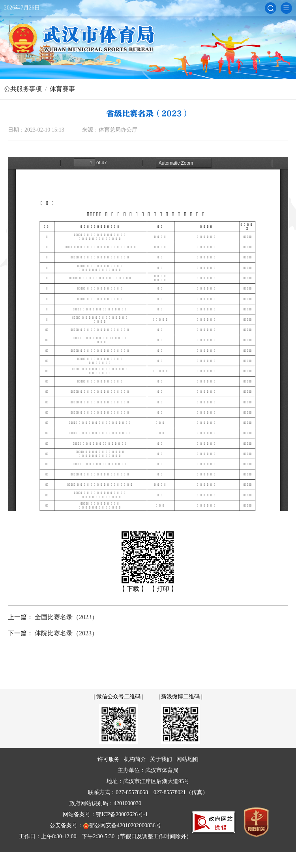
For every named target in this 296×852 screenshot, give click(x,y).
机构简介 (135, 759)
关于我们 (161, 759)
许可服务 (108, 759)
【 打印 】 (163, 588)
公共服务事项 (23, 88)
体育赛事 (62, 88)
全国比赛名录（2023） (66, 617)
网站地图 (187, 759)
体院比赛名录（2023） (66, 633)
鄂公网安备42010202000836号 (122, 825)
